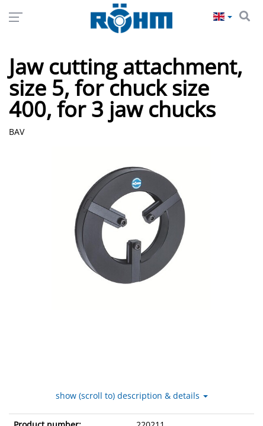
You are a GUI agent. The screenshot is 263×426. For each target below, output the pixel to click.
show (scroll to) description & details (132, 416)
